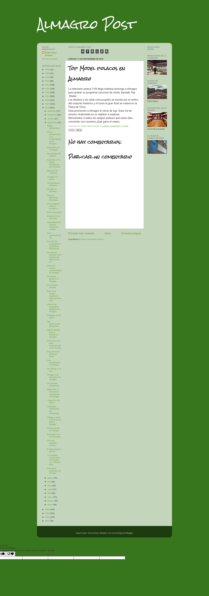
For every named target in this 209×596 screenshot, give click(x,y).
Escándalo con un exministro (54, 435)
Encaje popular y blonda (54, 450)
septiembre (52, 122)
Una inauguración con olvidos (53, 362)
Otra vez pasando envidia (52, 442)
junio (49, 486)
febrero (50, 501)
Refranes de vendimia (52, 172)
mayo (50, 489)
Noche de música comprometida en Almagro (54, 269)
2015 (47, 509)
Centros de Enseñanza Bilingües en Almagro (53, 308)
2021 (47, 89)
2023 (47, 81)
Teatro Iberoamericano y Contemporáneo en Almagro (54, 138)
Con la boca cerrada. (52, 286)
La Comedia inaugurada (53, 384)
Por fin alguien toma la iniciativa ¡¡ (53, 206)
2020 (47, 92)
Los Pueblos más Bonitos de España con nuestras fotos (53, 460)
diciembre (51, 111)
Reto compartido (54, 212)
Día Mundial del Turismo (54, 155)
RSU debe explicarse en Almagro (54, 470)
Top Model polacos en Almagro (53, 278)
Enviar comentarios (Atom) (92, 239)
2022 (47, 85)
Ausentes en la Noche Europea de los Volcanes (53, 163)
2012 (47, 521)
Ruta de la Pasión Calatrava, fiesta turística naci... (54, 296)
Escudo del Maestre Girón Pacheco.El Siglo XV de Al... (54, 257)
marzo (50, 497)
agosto (50, 478)
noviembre (52, 115)
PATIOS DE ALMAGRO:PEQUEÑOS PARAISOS (54, 245)
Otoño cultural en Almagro (53, 429)
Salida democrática (53, 127)
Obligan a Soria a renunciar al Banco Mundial (54, 421)
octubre (51, 119)
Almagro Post (86, 24)
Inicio (108, 233)
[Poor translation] (10, 553)
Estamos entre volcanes (53, 217)
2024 (47, 77)
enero (50, 505)
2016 (47, 108)
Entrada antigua (131, 233)
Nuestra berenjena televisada (52, 197)
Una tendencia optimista (53, 184)
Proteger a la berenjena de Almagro (54, 377)
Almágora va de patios (54, 316)
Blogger (129, 533)
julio (49, 482)
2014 (47, 513)
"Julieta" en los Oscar (53, 401)
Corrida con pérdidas (52, 190)
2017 (47, 104)
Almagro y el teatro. (52, 178)
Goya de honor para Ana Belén (53, 354)
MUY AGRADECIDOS (54, 235)
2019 (47, 96)
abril (49, 493)
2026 (47, 69)
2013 (47, 517)
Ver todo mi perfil (49, 59)
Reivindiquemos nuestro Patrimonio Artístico (54, 226)
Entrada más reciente (81, 233)
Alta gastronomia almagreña (53, 323)
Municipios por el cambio (53, 148)
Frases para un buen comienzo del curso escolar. (54, 344)
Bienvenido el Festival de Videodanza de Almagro (53, 393)
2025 (47, 73)
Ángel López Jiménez (51, 53)
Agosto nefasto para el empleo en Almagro (53, 333)
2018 (47, 100)
